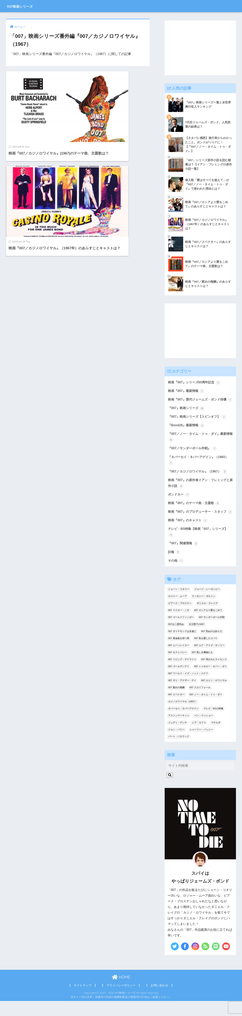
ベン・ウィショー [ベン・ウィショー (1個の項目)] (203, 730)
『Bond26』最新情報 (187, 432)
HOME (121, 992)
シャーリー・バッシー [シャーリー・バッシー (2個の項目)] (201, 744)
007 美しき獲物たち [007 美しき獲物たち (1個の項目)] (202, 667)
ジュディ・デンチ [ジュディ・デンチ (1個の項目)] (177, 737)
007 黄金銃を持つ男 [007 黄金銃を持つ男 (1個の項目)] (178, 653)
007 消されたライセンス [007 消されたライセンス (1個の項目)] (214, 674)
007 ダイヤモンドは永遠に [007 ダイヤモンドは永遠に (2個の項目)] (182, 646)
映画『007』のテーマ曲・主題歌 (195, 511)
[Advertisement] (200, 47)
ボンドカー (179, 502)
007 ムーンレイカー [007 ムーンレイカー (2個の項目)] (178, 660)
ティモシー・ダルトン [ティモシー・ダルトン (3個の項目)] (203, 611)
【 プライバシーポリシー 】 (121, 1000)
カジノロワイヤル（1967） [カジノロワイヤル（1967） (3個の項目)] (182, 716)
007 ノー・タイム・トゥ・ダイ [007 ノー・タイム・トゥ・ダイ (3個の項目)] (205, 709)
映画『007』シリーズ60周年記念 (195, 382)
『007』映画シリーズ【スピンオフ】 (198, 423)
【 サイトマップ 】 (82, 1000)
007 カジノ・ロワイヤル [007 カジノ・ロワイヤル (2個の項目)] (214, 695)
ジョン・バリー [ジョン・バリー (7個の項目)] (176, 744)
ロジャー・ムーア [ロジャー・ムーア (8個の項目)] (177, 611)
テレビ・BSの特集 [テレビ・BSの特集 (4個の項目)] (213, 723)
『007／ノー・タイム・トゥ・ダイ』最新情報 (199, 444)
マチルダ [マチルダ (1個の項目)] (215, 737)
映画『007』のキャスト (188, 534)
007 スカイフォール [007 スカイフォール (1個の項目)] (199, 702)
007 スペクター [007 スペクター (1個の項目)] (176, 709)
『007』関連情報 (184, 558)
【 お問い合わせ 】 (159, 1000)
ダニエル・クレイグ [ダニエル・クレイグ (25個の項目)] (207, 618)
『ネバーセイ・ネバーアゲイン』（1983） (199, 467)
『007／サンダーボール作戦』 (193, 455)
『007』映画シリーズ (187, 414)
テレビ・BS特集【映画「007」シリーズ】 (199, 546)
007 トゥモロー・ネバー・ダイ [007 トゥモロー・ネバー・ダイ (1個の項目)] (210, 681)
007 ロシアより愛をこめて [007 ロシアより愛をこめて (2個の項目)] (208, 625)
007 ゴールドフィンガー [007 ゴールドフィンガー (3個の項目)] (181, 632)
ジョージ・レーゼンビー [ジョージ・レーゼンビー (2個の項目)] (207, 604)
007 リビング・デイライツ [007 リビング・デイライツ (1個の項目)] (182, 674)
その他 (176, 575)
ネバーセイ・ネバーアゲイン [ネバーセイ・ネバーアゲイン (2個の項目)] (183, 723)
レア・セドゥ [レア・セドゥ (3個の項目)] (199, 737)
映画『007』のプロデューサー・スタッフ (199, 523)
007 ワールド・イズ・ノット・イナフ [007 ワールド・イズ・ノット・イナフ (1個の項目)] (188, 688)
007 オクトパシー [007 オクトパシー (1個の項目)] (177, 667)
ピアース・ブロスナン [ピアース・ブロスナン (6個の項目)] (180, 618)
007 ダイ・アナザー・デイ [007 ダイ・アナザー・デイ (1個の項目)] (182, 695)
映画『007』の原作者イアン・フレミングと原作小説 (199, 491)
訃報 (174, 566)
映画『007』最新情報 (187, 391)
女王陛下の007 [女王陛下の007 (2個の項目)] (196, 639)
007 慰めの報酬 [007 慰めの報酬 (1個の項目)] (176, 702)
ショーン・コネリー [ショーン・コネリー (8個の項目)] (178, 604)
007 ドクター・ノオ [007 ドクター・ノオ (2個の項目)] (178, 625)
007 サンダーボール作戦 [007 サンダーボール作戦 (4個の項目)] (211, 632)
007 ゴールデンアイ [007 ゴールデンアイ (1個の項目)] (178, 681)
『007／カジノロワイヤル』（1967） (199, 479)
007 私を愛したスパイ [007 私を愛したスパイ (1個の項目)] (205, 653)
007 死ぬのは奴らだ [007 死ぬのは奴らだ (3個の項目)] (211, 646)
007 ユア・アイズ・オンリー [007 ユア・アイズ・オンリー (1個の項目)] (209, 660)
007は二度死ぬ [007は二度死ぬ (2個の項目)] (176, 639)
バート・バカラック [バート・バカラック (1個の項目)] (178, 751)
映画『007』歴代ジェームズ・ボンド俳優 (199, 403)
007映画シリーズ (25, 6)
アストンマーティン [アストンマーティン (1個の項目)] (178, 730)
